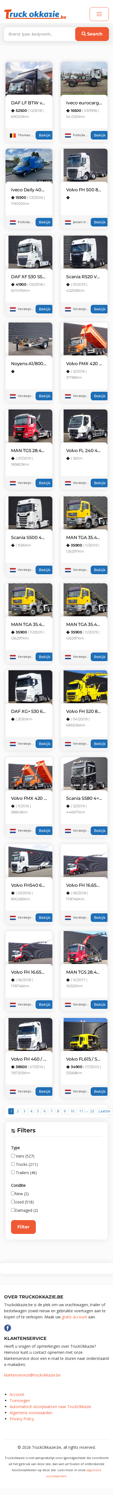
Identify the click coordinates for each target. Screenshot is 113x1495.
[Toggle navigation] (99, 14)
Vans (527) (22, 1156)
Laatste (105, 1111)
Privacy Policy (22, 1418)
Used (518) (22, 1202)
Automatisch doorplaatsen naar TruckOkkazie (50, 1406)
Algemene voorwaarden (31, 1412)
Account (17, 1394)
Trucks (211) (24, 1164)
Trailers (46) (24, 1172)
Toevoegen (20, 1400)
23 (92, 1111)
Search (92, 34)
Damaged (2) (24, 1210)
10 (72, 1111)
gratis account (74, 1316)
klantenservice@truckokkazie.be (32, 1375)
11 (81, 1111)
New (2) (20, 1193)
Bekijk (44, 135)
